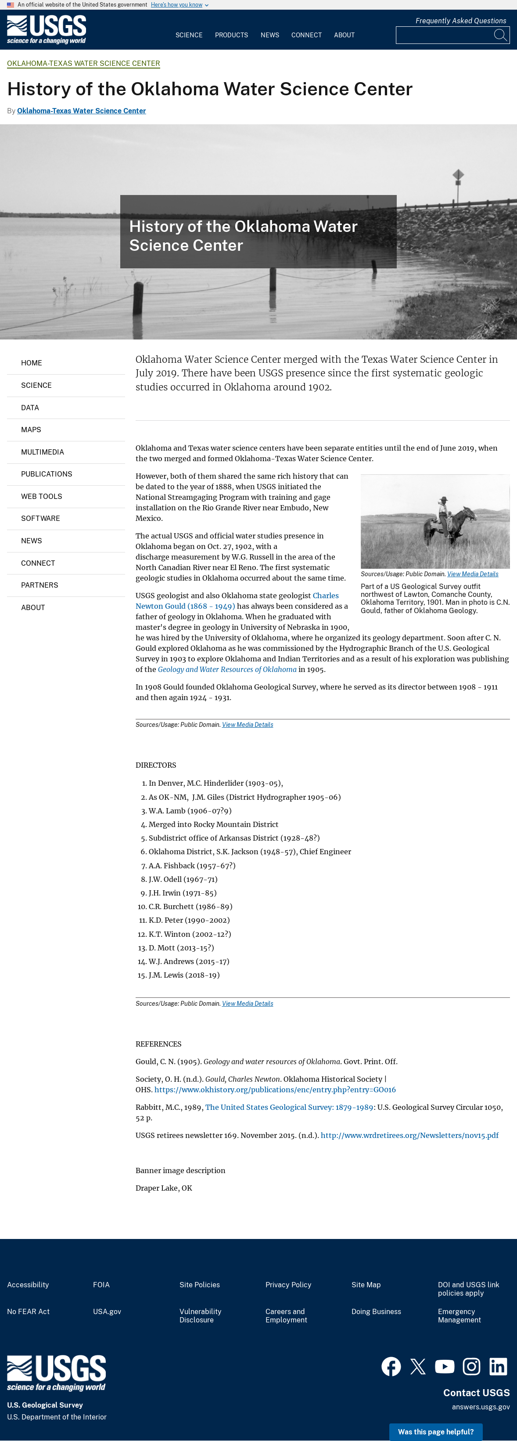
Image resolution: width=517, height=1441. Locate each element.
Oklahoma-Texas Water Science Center (83, 63)
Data (30, 408)
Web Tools (41, 496)
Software (40, 518)
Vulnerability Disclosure (201, 1316)
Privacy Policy (289, 1285)
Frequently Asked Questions (461, 21)
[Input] (453, 35)
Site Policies (200, 1285)
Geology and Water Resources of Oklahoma (227, 669)
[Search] (501, 35)
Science (189, 35)
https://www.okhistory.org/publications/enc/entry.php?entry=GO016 (275, 1089)
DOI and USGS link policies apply (468, 1289)
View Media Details (473, 574)
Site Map (366, 1285)
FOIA (101, 1285)
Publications (46, 474)
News (270, 35)
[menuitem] (189, 30)
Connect (306, 35)
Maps (31, 430)
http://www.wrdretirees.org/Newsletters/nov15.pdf (410, 1135)
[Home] (46, 42)
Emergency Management (459, 1316)
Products (231, 35)
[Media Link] (435, 522)
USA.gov (107, 1312)
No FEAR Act (28, 1312)
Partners (39, 585)
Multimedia (42, 452)
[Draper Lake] (258, 231)
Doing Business (376, 1312)
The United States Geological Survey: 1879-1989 (289, 1107)
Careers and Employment (286, 1316)
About (344, 35)
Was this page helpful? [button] (436, 1432)
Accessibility (28, 1285)
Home (31, 363)
